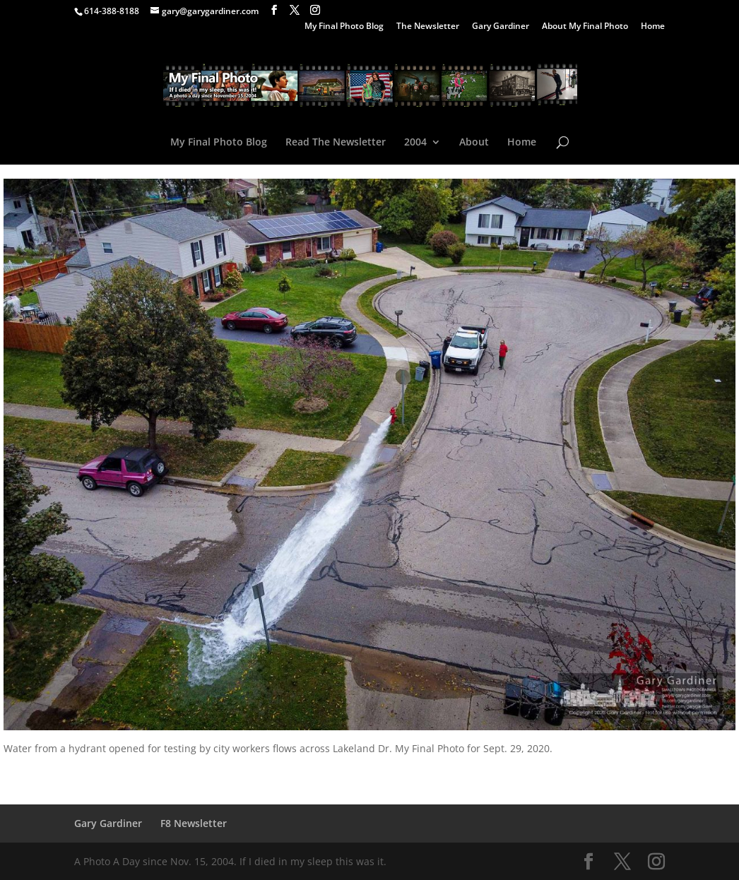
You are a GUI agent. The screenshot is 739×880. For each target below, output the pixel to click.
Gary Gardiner (500, 27)
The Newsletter (427, 27)
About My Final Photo (585, 27)
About (474, 142)
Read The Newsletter (335, 142)
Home (653, 27)
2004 (415, 142)
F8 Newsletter (193, 823)
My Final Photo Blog (344, 27)
